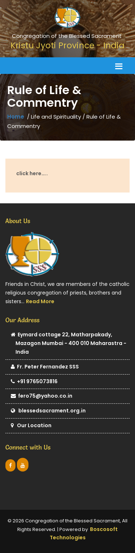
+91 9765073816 (34, 382)
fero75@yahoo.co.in (41, 396)
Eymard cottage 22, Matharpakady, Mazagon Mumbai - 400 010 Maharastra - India (68, 343)
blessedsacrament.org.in (48, 411)
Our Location (31, 426)
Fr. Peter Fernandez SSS (45, 367)
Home (15, 116)
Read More (40, 301)
